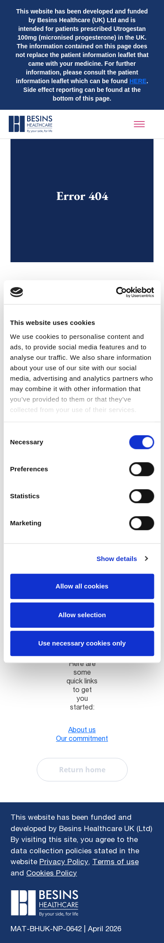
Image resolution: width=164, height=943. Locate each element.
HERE (138, 81)
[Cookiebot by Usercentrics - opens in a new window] (117, 292)
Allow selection (82, 615)
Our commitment (82, 739)
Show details (117, 558)
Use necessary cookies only (82, 643)
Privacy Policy (63, 862)
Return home (82, 769)
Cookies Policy (51, 874)
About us (82, 730)
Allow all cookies (82, 586)
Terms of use (115, 862)
